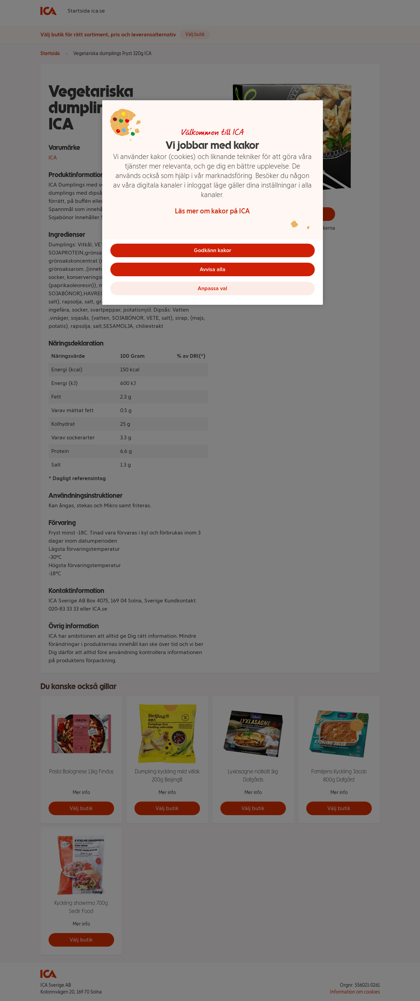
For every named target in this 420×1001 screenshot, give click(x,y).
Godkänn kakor (212, 250)
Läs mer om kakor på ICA (212, 211)
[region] (212, 202)
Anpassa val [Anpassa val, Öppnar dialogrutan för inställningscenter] (212, 288)
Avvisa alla (212, 269)
